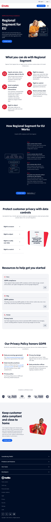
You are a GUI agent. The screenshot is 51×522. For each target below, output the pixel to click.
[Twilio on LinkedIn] (10, 514)
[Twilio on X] (6, 514)
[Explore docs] (31, 193)
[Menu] (47, 5)
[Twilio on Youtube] (14, 514)
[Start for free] (41, 6)
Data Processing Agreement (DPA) (15, 357)
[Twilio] (5, 6)
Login (47, 1)
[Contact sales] (7, 41)
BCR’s (19, 366)
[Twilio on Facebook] (3, 514)
